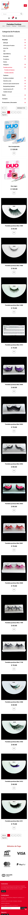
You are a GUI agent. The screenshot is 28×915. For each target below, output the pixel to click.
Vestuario (5, 98)
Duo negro (14, 186)
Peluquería (6, 64)
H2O (4, 51)
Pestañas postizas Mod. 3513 (14, 345)
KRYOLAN (5, 42)
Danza (4, 95)
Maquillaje (14, 26)
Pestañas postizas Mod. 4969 (14, 226)
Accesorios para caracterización (11, 83)
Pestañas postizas (21, 26)
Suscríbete (23, 908)
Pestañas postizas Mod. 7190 (14, 662)
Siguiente (4, 114)
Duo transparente (14, 146)
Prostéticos (6, 59)
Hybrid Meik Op (7, 53)
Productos (8, 26)
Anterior (4, 112)
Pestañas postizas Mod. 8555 (14, 384)
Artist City (5, 48)
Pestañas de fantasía (9, 70)
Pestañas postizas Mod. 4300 (14, 305)
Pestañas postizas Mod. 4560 (14, 265)
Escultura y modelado (8, 78)
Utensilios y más (7, 80)
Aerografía (5, 56)
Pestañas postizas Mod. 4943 (14, 741)
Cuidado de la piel (7, 91)
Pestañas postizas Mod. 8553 (14, 424)
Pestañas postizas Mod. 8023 (14, 503)
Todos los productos (7, 36)
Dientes (5, 62)
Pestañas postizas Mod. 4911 (14, 821)
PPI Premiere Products (9, 45)
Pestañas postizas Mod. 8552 (14, 464)
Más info (3, 891)
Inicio (4, 26)
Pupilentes (5, 75)
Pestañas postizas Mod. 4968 (14, 702)
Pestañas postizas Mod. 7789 (14, 622)
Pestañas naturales (9, 72)
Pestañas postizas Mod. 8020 (14, 583)
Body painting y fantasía (9, 86)
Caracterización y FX (8, 89)
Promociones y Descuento (9, 102)
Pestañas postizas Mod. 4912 (14, 781)
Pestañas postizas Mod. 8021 (14, 543)
